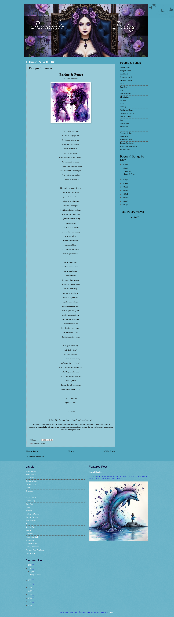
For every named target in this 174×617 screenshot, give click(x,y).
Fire (121, 90)
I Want (122, 103)
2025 (124, 164)
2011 (124, 183)
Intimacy (123, 107)
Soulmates (123, 130)
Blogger (111, 612)
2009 (124, 187)
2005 (124, 198)
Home (71, 451)
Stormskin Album (126, 140)
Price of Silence (125, 117)
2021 (124, 180)
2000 (124, 205)
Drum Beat (123, 87)
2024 (124, 168)
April (127, 171)
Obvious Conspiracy (127, 113)
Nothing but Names (126, 110)
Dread (122, 84)
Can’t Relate (124, 74)
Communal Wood (126, 77)
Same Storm (124, 126)
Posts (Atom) (39, 456)
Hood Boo (123, 100)
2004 (124, 201)
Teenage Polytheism (127, 143)
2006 (124, 194)
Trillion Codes (125, 150)
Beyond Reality (125, 67)
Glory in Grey (124, 97)
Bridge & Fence (40, 68)
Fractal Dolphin (125, 94)
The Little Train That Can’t (129, 146)
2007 (124, 190)
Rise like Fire (124, 123)
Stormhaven (124, 136)
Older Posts (109, 451)
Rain (121, 120)
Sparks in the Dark (126, 133)
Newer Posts (32, 451)
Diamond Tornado (126, 80)
